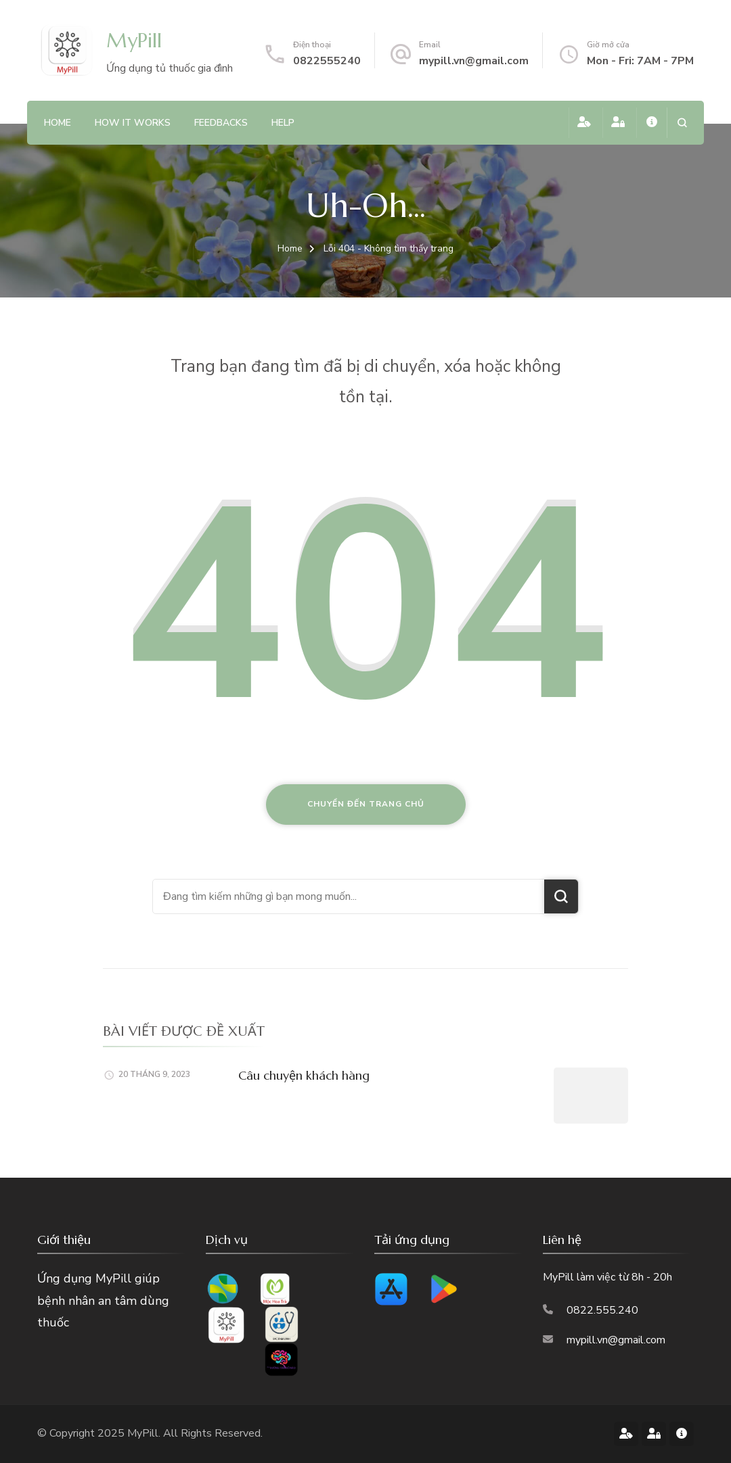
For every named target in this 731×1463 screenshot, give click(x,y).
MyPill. (145, 1433)
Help (282, 122)
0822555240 (327, 60)
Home (57, 122)
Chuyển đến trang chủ (365, 803)
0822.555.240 (602, 1310)
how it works (133, 122)
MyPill (134, 40)
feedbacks (221, 122)
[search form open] (682, 122)
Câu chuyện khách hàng (304, 1075)
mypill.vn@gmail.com (474, 60)
